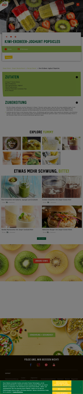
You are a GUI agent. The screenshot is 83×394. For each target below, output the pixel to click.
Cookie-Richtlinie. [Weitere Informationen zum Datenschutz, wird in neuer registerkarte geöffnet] (18, 392)
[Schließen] (80, 387)
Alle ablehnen (62, 389)
